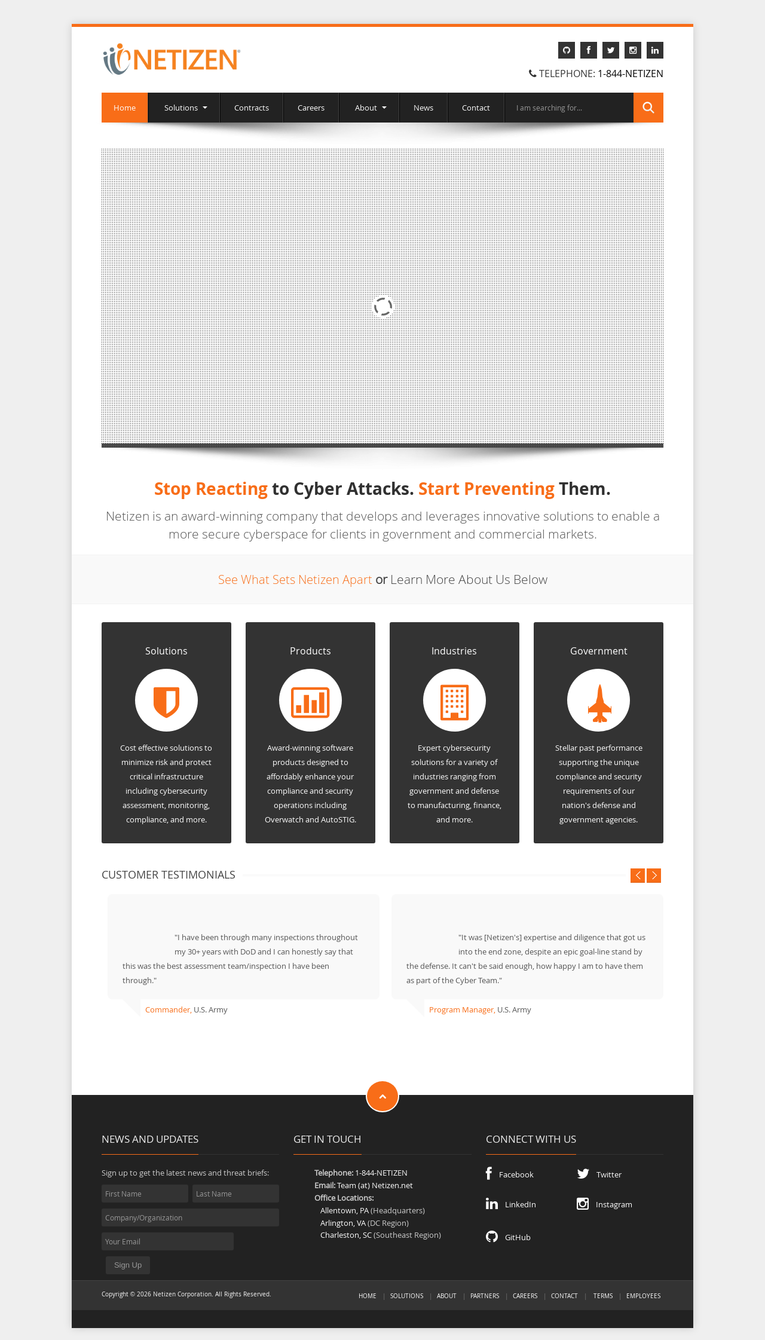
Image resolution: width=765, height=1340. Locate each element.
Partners (484, 1278)
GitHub (508, 1236)
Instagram (604, 1203)
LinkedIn (511, 1203)
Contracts (251, 107)
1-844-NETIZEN (630, 73)
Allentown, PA (344, 1209)
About (369, 107)
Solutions (184, 107)
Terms (603, 1278)
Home (125, 107)
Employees (643, 1278)
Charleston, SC (346, 1234)
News (423, 107)
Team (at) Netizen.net (375, 1185)
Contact (476, 107)
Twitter (599, 1173)
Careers (311, 107)
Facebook (510, 1173)
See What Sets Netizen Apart (295, 579)
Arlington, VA (343, 1222)
